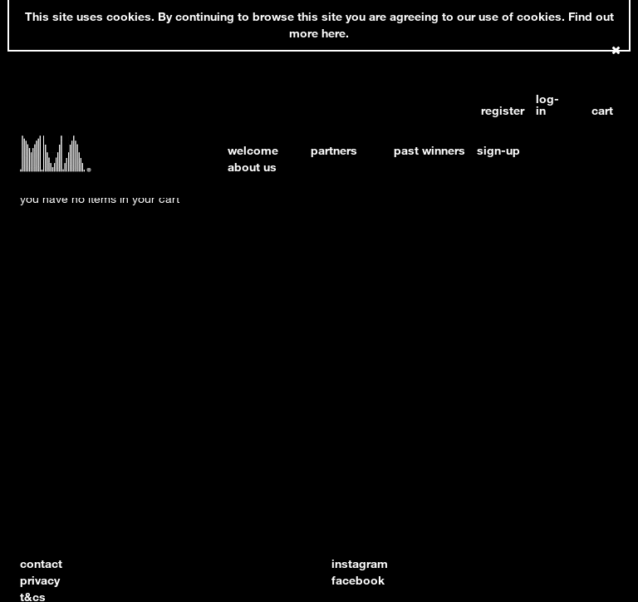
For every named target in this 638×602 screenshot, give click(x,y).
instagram (359, 563)
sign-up (498, 150)
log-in (547, 104)
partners (334, 150)
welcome (253, 150)
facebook (358, 580)
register (494, 110)
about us (252, 167)
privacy (40, 580)
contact (41, 563)
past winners (429, 150)
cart (602, 110)
